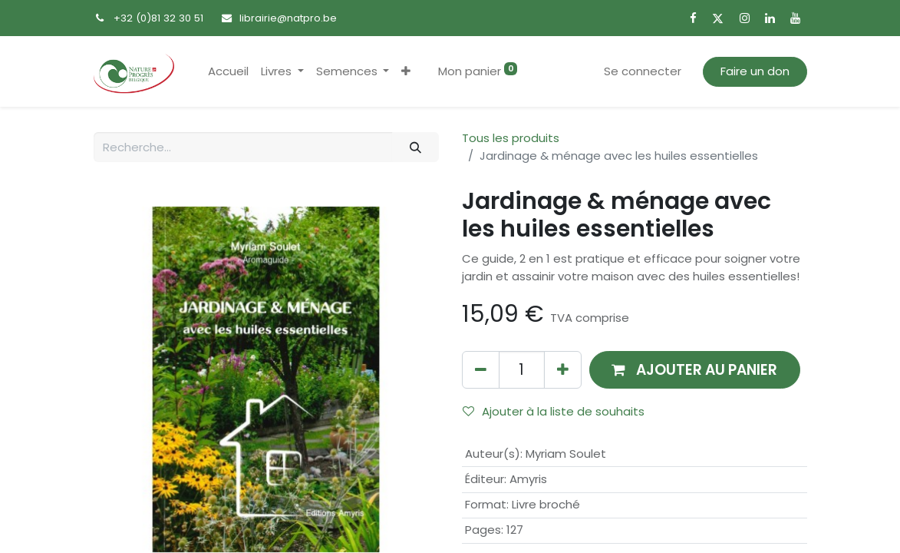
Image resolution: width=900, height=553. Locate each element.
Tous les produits (510, 138)
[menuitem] (228, 71)
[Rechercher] (415, 147)
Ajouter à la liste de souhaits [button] (554, 411)
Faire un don (755, 71)
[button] (406, 71)
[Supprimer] (480, 370)
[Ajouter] (563, 370)
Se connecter (642, 71)
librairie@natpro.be (288, 18)
